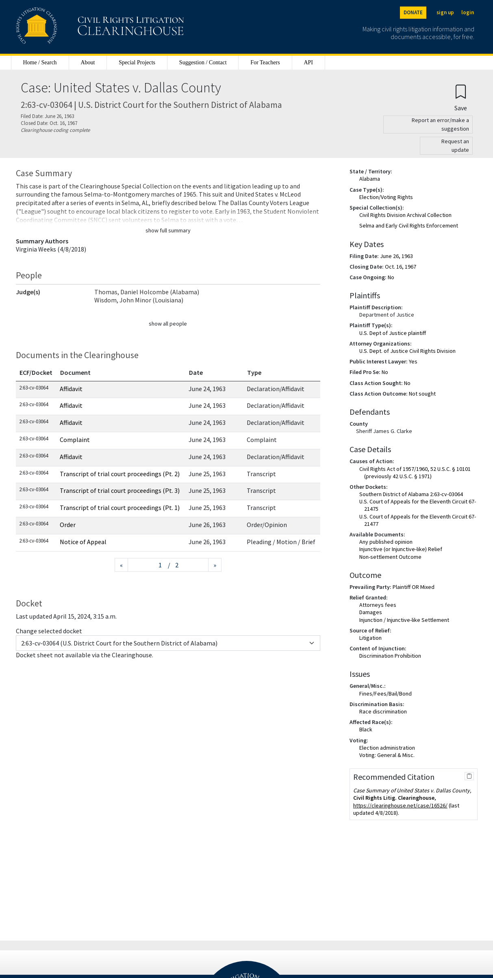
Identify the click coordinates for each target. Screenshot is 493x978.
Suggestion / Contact (203, 62)
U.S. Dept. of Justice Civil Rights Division (407, 350)
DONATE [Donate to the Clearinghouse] (413, 12)
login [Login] (467, 12)
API (308, 62)
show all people (168, 323)
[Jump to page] (148, 565)
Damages (370, 612)
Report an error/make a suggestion (440, 124)
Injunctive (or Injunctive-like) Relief (400, 549)
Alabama (369, 178)
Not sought (422, 393)
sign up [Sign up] (445, 12)
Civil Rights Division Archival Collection (405, 215)
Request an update (455, 145)
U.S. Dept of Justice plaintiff (392, 333)
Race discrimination (383, 711)
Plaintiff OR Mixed (413, 587)
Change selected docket (49, 631)
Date (196, 372)
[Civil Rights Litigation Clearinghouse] (77, 27)
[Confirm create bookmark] (461, 97)
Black (365, 729)
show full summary (168, 230)
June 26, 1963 (396, 256)
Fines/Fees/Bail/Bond (385, 693)
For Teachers (265, 62)
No (391, 277)
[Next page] (215, 565)
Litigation (370, 637)
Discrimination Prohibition (390, 655)
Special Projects (137, 62)
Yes (413, 361)
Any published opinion (386, 541)
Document (75, 372)
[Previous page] (121, 565)
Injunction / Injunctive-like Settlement (404, 620)
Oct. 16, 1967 (400, 266)
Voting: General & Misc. (387, 755)
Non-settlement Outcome (390, 556)
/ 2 (173, 565)
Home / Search (39, 62)
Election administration (387, 747)
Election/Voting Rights (386, 197)
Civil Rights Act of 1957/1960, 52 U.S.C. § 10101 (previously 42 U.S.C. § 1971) (415, 472)
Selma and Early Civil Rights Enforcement (408, 225)
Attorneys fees (377, 604)
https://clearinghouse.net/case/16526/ (400, 805)
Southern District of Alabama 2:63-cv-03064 (411, 494)
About (87, 62)
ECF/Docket (36, 372)
